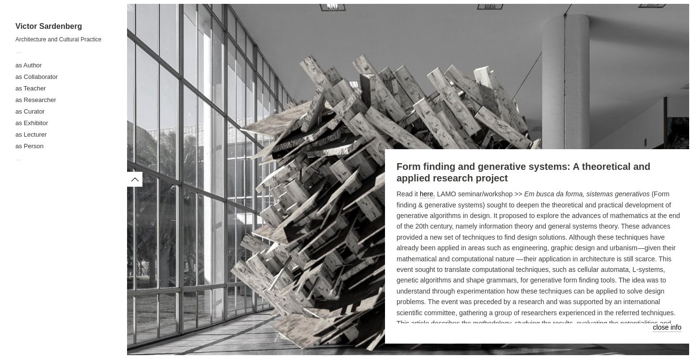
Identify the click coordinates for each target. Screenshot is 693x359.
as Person (29, 146)
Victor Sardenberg (48, 26)
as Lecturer (31, 134)
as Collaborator (36, 76)
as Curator (30, 111)
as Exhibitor (31, 123)
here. (427, 194)
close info (667, 327)
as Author (28, 65)
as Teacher (30, 88)
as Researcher (35, 99)
